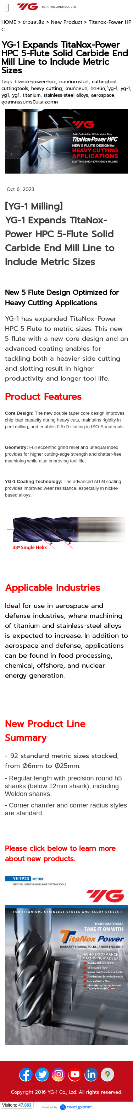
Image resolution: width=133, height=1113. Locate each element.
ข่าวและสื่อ (34, 22)
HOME (8, 22)
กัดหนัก (97, 88)
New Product (66, 22)
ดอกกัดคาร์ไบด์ (74, 81)
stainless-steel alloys (66, 95)
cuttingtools (14, 88)
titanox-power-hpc (35, 81)
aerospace (102, 95)
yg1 (5, 95)
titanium (31, 95)
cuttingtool (104, 81)
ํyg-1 (112, 88)
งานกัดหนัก (76, 88)
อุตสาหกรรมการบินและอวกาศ (29, 102)
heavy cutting (46, 88)
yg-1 (125, 88)
